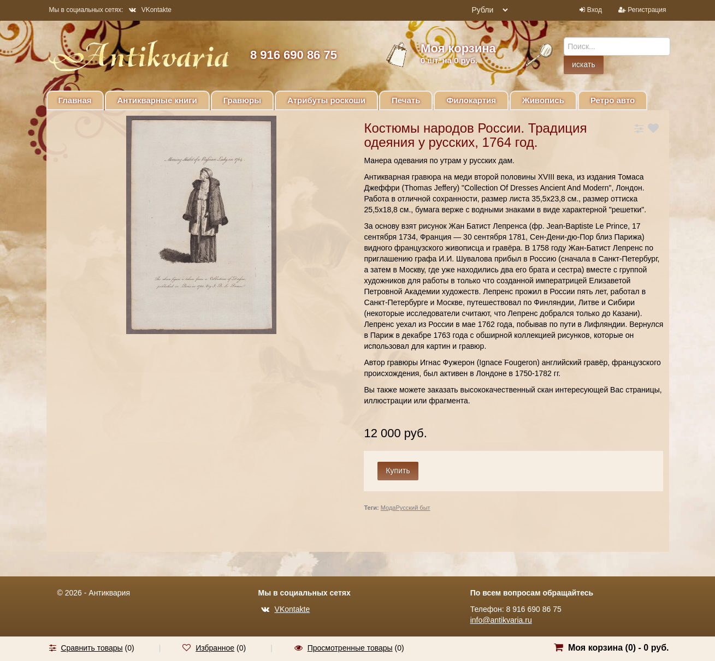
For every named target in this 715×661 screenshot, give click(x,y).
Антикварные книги (157, 100)
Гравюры (242, 100)
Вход (594, 10)
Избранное (215, 648)
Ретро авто (612, 100)
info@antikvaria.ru (501, 620)
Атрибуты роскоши (326, 100)
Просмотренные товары (350, 648)
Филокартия (471, 100)
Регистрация (647, 10)
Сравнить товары (91, 648)
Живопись (543, 100)
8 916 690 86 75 (293, 55)
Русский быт (412, 507)
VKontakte (150, 10)
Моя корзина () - (618, 647)
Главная (75, 100)
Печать (406, 100)
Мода (388, 507)
